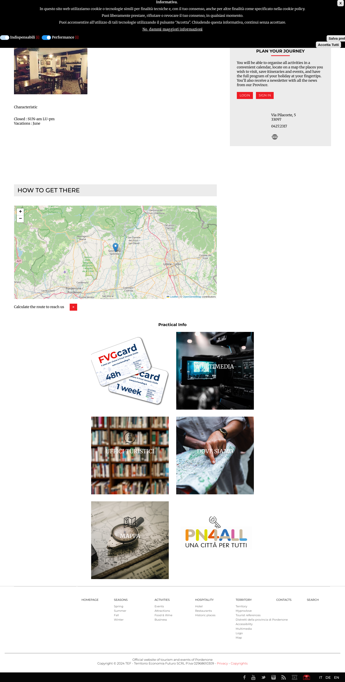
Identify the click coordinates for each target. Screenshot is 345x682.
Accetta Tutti (328, 45)
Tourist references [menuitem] (248, 615)
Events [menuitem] (159, 606)
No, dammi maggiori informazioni (172, 29)
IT (320, 677)
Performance (63, 37)
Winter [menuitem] (119, 620)
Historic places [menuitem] (205, 615)
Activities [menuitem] (162, 600)
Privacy (222, 663)
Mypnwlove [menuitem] (244, 611)
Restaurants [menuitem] (203, 611)
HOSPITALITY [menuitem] (204, 600)
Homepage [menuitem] (90, 600)
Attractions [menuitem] (162, 611)
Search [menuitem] (313, 600)
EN (336, 677)
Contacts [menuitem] (283, 600)
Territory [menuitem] (244, 600)
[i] (37, 37)
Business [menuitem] (161, 620)
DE (328, 677)
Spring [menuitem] (118, 606)
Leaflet (172, 296)
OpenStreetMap (192, 296)
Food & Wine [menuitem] (163, 615)
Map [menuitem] (239, 638)
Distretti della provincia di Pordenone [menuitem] (262, 620)
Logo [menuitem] (239, 633)
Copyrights (239, 663)
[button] (115, 247)
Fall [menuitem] (116, 615)
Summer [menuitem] (120, 611)
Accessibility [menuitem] (244, 624)
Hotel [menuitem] (199, 606)
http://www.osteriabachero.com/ (274, 136)
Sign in (265, 95)
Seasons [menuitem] (121, 600)
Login (245, 95)
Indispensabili (22, 37)
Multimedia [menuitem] (244, 629)
